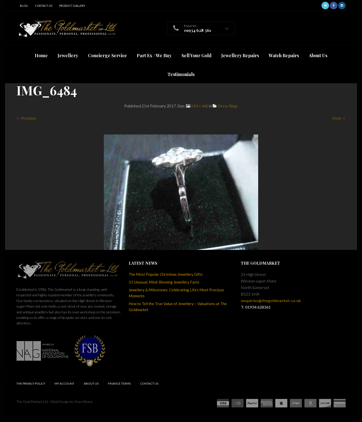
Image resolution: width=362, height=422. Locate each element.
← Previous (26, 118)
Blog (24, 5)
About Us (91, 383)
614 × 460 (199, 105)
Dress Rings (228, 105)
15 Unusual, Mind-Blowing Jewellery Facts (164, 282)
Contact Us (43, 5)
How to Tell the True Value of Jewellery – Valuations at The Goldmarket (178, 306)
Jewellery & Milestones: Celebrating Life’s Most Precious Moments (176, 293)
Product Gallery (72, 5)
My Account (64, 383)
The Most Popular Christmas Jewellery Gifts (166, 274)
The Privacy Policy (30, 383)
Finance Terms (119, 383)
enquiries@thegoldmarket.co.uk (271, 300)
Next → (339, 118)
